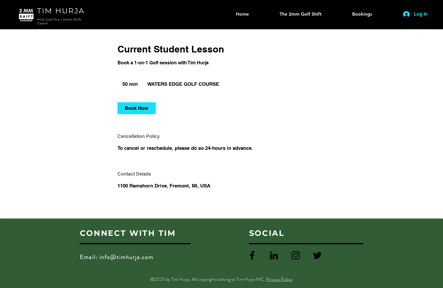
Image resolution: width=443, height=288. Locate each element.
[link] (136, 108)
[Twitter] (317, 255)
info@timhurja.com (126, 257)
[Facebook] (252, 255)
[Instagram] (295, 255)
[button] (351, 14)
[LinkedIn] (274, 255)
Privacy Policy (279, 279)
